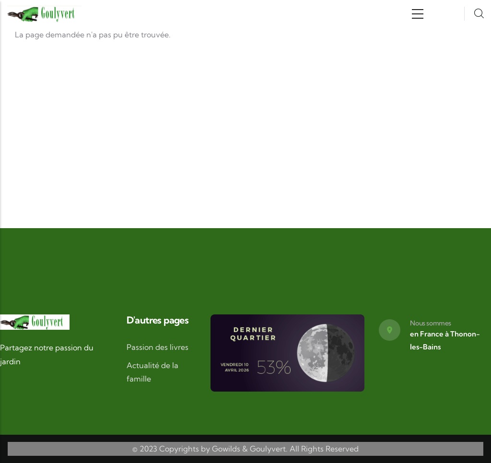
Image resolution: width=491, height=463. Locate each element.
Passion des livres (157, 347)
